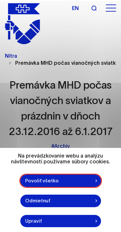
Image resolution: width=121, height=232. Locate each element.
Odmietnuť (37, 200)
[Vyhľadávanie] (94, 8)
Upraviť (33, 221)
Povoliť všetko (42, 180)
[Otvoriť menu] (111, 8)
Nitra (11, 56)
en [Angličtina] (75, 8)
